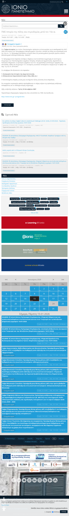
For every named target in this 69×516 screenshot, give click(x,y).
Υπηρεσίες (39, 438)
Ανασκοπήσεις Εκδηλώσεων (18, 205)
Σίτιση (47, 209)
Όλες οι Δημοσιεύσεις (8, 179)
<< (6, 279)
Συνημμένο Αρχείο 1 (12, 44)
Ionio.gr (42, 441)
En (67, 1)
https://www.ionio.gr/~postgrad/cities (13, 97)
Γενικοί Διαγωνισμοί (41, 205)
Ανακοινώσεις (53, 199)
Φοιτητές (61, 438)
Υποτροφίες (15, 199)
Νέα (5, 175)
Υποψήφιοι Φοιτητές (31, 441)
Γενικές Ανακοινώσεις (7, 40)
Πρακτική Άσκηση (19, 202)
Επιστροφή (7, 105)
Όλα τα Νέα (34, 213)
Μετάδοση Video (7, 193)
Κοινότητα (21, 438)
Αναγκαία (48, 512)
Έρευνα (47, 438)
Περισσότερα (5, 505)
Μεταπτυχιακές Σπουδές (30, 199)
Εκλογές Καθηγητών (54, 205)
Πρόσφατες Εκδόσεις (8, 188)
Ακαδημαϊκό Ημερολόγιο (9, 183)
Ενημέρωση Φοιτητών (8, 181)
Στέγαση (44, 199)
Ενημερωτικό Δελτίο (8, 190)
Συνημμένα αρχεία (9, 355)
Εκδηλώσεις (33, 202)
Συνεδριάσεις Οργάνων (9, 186)
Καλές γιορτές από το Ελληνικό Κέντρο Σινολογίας (18, 150)
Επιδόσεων (57, 512)
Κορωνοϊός (40, 209)
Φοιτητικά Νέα (28, 208)
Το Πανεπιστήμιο (10, 438)
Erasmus (30, 205)
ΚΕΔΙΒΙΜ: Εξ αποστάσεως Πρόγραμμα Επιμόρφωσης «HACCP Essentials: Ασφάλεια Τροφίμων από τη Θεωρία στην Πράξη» (34, 136)
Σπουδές (30, 438)
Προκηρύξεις (45, 202)
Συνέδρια (54, 202)
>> (62, 279)
